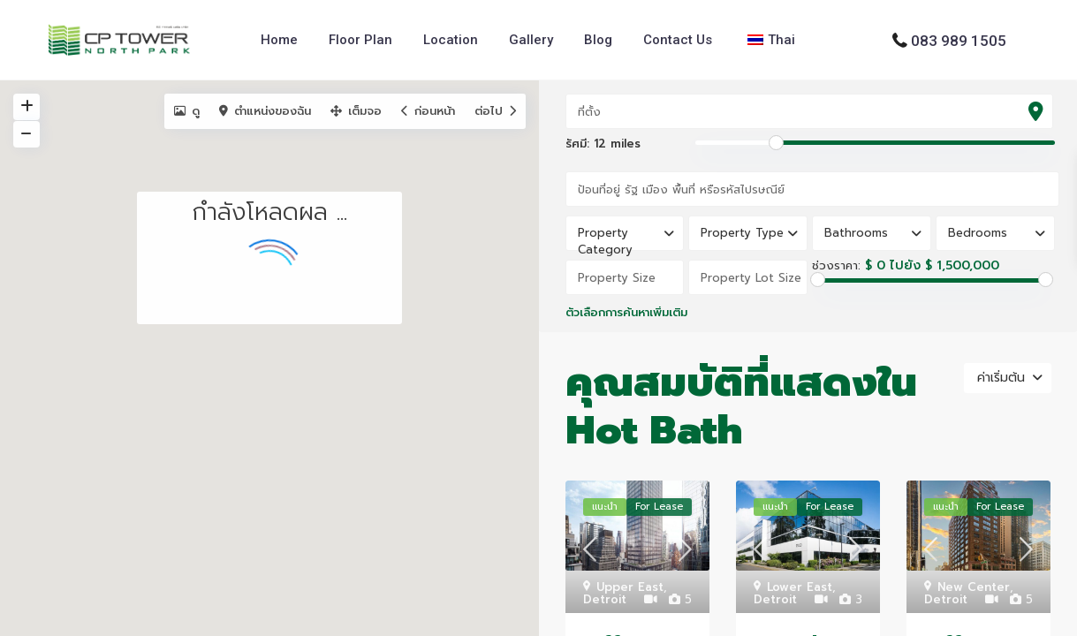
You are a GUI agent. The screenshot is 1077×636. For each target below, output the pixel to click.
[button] (417, 402)
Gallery (531, 40)
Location (450, 40)
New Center (973, 587)
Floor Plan (360, 40)
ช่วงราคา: (836, 266)
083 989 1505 (958, 40)
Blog (598, 40)
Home (279, 40)
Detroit (604, 599)
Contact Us (677, 40)
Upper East (630, 587)
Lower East (799, 587)
